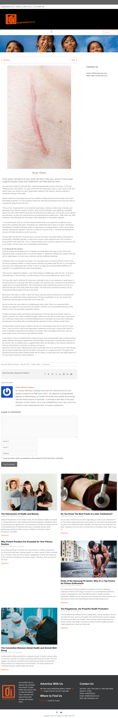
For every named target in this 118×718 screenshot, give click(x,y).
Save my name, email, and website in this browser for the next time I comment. (33, 458)
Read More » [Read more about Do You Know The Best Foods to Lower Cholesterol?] (65, 533)
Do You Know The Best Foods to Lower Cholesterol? (87, 514)
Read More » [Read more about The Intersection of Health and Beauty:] (5, 535)
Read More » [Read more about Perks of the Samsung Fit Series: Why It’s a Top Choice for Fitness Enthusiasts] (65, 602)
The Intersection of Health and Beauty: (20, 514)
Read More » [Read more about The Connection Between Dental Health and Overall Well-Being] (5, 669)
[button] (51, 32)
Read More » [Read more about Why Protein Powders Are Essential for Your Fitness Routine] (5, 563)
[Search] (116, 32)
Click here (43, 701)
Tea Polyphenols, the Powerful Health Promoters (85, 609)
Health (38, 364)
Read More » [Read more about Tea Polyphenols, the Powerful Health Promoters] (65, 628)
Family (33, 364)
